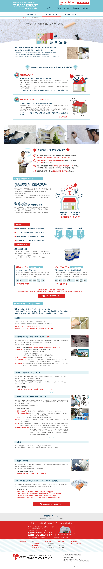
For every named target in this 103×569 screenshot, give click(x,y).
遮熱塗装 (36, 545)
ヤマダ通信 (23, 541)
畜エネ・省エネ (38, 547)
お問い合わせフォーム (34, 326)
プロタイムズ (43, 518)
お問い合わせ (75, 541)
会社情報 (61, 541)
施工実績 (49, 541)
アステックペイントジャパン (56, 518)
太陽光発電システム (39, 544)
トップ (24, 17)
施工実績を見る (64, 117)
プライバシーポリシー (78, 543)
